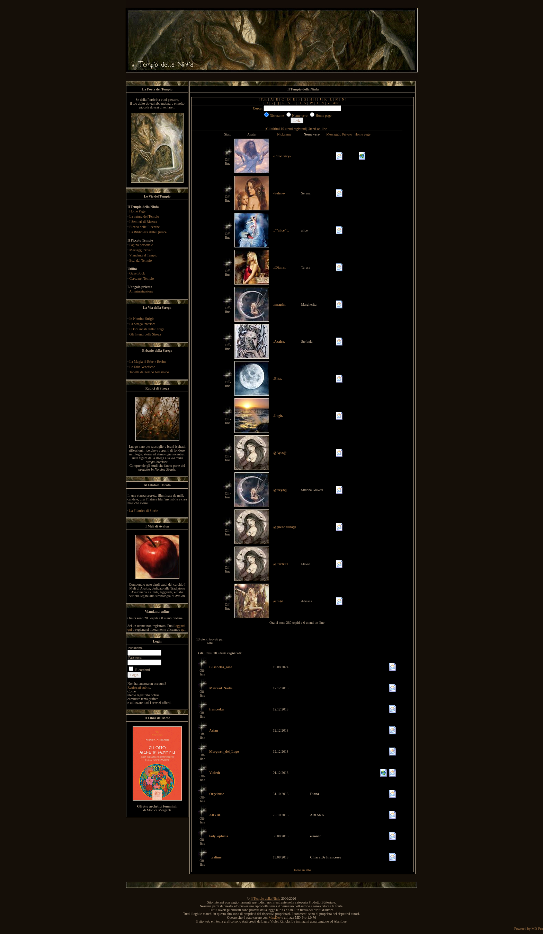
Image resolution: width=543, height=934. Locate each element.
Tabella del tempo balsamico (149, 372)
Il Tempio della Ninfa (265, 898)
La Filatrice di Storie (143, 511)
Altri (336, 103)
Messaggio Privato (339, 134)
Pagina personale (141, 245)
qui (183, 629)
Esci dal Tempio (141, 260)
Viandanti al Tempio (143, 255)
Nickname (284, 134)
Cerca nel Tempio (142, 278)
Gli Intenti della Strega (145, 334)
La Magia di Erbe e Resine (148, 362)
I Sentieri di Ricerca (143, 222)
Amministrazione (141, 291)
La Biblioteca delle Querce (148, 232)
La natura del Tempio (144, 216)
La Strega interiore (142, 324)
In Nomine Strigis (142, 319)
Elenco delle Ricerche (145, 227)
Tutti (264, 99)
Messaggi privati (141, 250)
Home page (363, 134)
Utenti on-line (317, 129)
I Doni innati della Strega (147, 329)
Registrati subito (138, 687)
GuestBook (137, 273)
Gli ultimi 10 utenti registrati (286, 129)
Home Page (137, 211)
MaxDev (274, 917)
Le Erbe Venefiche (142, 367)
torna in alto (302, 870)
